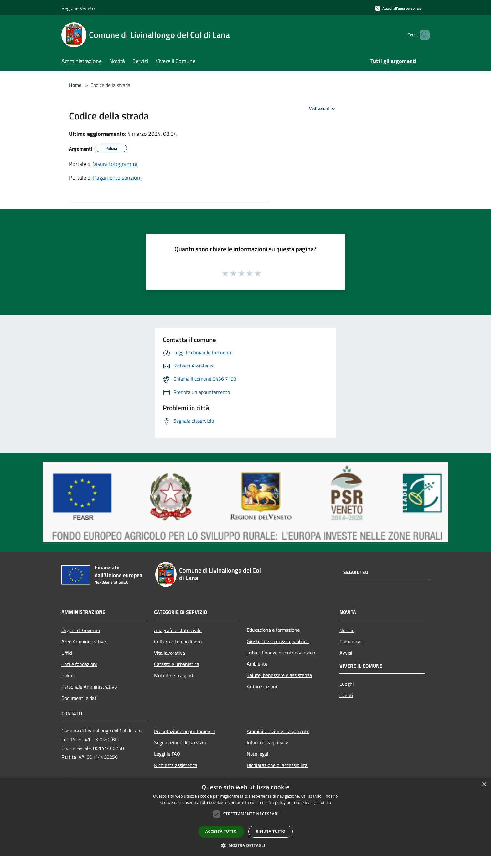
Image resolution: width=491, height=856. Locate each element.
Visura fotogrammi (115, 164)
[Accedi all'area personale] (398, 8)
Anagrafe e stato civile (178, 630)
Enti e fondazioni (79, 664)
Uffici (66, 653)
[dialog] (245, 817)
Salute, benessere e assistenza (279, 675)
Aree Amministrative (83, 641)
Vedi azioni (323, 109)
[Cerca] (422, 34)
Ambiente (257, 664)
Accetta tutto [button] (221, 831)
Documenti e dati (79, 698)
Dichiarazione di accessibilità (277, 765)
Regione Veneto (78, 8)
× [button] (484, 784)
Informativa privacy (267, 742)
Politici (68, 675)
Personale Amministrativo (89, 686)
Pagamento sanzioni (117, 177)
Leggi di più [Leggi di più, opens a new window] (320, 802)
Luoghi (346, 684)
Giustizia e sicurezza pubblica (278, 641)
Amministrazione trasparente (278, 731)
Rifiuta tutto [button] (271, 831)
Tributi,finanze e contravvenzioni (282, 652)
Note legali (258, 754)
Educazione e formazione (273, 630)
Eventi (346, 695)
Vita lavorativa (169, 653)
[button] (245, 845)
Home (75, 85)
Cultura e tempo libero (178, 641)
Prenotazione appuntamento (184, 731)
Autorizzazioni (262, 686)
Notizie (346, 630)
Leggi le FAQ (167, 754)
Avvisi (345, 653)
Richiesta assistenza (175, 765)
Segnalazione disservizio (180, 742)
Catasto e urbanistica (176, 664)
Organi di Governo (80, 630)
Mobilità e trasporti (174, 675)
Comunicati (351, 641)
